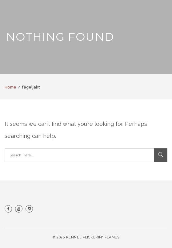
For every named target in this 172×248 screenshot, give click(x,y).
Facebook (8, 209)
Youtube (18, 209)
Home (10, 87)
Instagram (29, 209)
